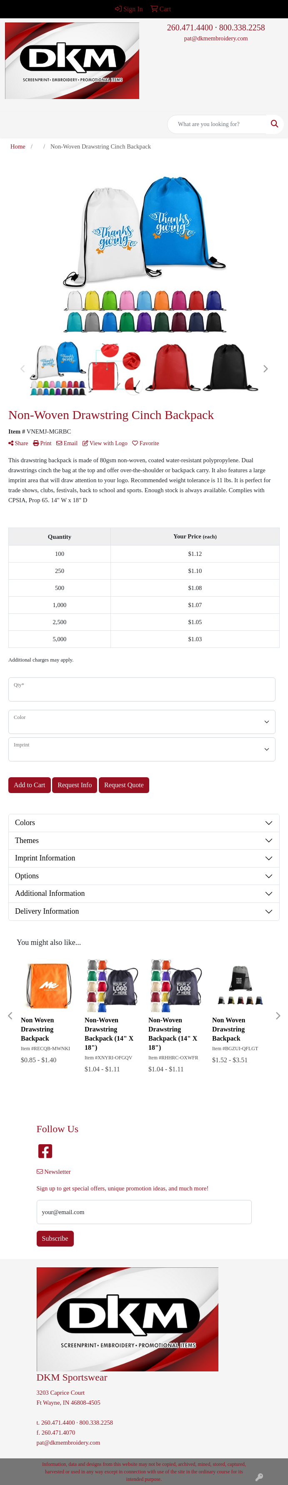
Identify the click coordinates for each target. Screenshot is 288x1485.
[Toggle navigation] (13, 124)
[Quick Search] (216, 124)
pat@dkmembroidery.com (216, 38)
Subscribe (55, 1238)
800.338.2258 (242, 27)
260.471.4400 (190, 27)
